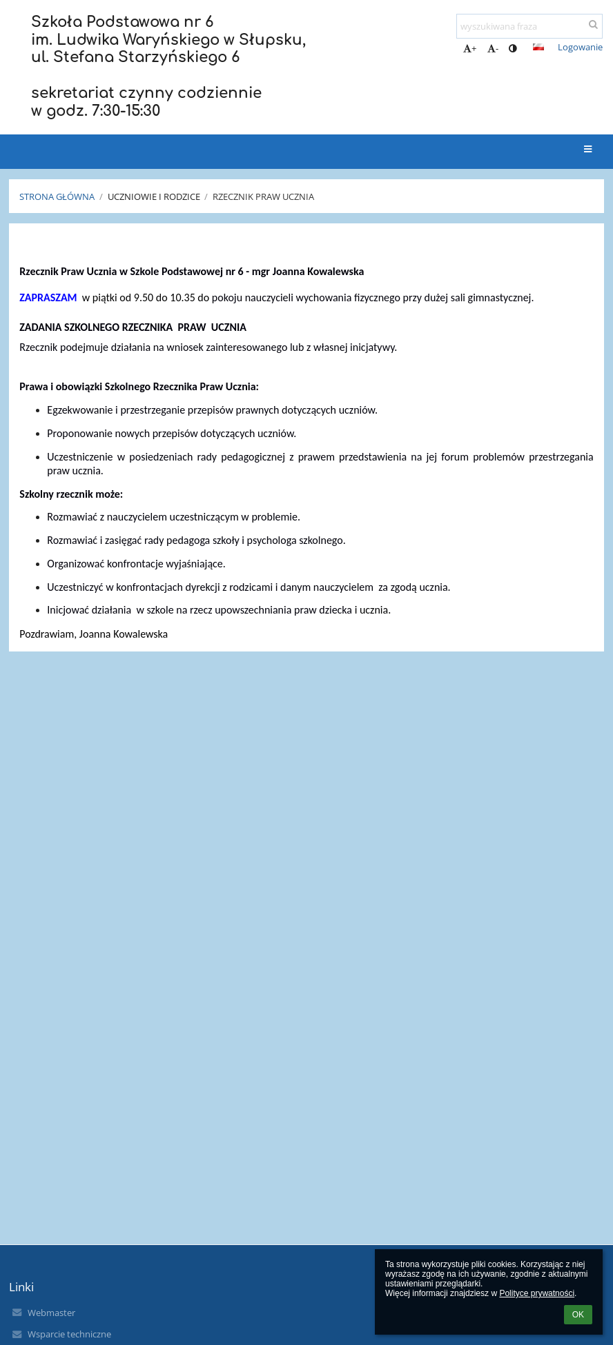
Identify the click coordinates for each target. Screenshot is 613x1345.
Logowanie (580, 47)
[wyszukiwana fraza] (529, 26)
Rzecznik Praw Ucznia (263, 196)
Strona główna (57, 196)
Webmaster (51, 1312)
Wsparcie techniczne (69, 1334)
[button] (538, 47)
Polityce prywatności (536, 1293)
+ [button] (469, 48)
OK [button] (578, 1314)
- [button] (492, 48)
